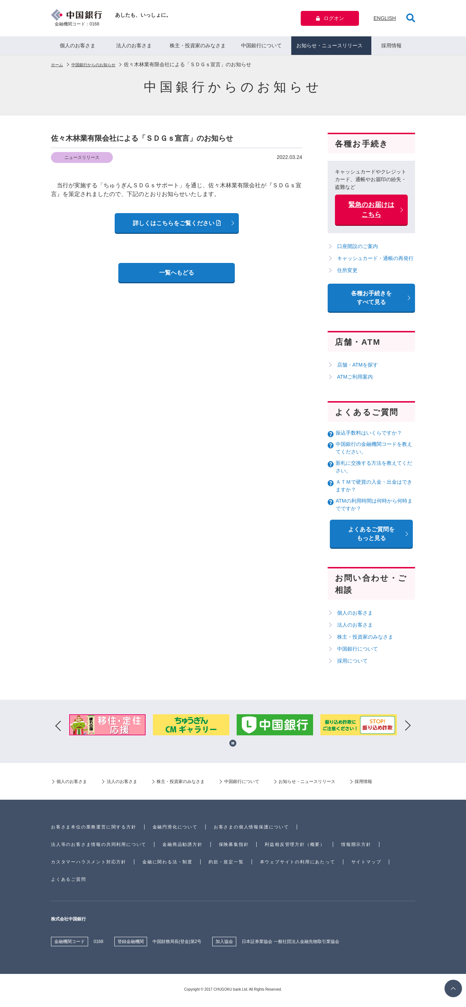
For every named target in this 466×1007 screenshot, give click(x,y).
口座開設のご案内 (359, 249)
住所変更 (349, 273)
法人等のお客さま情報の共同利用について (98, 847)
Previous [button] (58, 728)
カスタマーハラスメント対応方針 (88, 864)
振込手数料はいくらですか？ (369, 435)
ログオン (330, 19)
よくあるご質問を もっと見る (371, 536)
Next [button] (407, 728)
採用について (354, 663)
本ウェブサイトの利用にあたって (297, 864)
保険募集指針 (234, 847)
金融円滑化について (175, 829)
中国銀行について (261, 48)
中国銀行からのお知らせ (103, 67)
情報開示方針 (356, 847)
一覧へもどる (176, 275)
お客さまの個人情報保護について (251, 829)
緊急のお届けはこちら (371, 212)
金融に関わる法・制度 (167, 864)
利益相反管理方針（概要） (295, 847)
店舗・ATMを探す (359, 367)
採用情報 (391, 48)
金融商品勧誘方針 (182, 847)
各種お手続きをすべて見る (371, 300)
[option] (107, 728)
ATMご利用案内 (357, 379)
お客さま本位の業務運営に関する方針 (94, 829)
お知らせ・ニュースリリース (329, 48)
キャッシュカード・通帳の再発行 (377, 261)
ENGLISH (385, 19)
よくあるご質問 (68, 881)
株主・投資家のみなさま (198, 48)
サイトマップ (366, 864)
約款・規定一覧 (226, 864)
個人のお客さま (77, 48)
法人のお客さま (134, 48)
